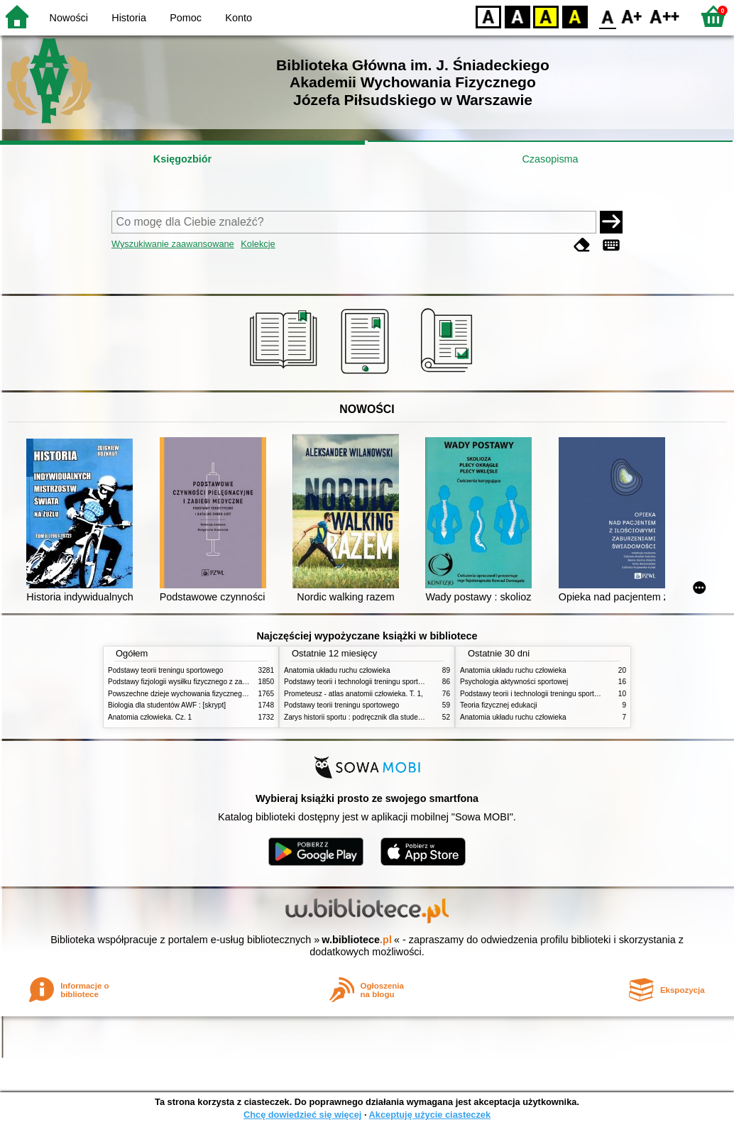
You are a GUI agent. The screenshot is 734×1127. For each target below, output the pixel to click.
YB (545, 16)
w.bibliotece (357, 939)
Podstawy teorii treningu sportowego (165, 670)
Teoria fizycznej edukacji (498, 705)
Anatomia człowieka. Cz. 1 (150, 717)
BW (517, 16)
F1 (632, 16)
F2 (665, 16)
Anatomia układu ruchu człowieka (337, 670)
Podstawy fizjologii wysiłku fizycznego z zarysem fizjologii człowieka (215, 682)
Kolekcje (258, 243)
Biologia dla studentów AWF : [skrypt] (167, 705)
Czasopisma (550, 159)
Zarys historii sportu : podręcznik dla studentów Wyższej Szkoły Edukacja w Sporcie (416, 717)
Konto (238, 17)
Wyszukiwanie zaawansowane (172, 243)
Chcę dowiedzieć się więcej (302, 1114)
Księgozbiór (182, 159)
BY (574, 16)
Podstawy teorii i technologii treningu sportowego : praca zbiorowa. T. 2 (396, 682)
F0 (607, 16)
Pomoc (186, 17)
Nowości (69, 17)
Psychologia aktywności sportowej (514, 682)
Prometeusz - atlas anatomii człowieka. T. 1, (353, 694)
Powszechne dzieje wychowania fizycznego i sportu (189, 694)
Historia (128, 17)
